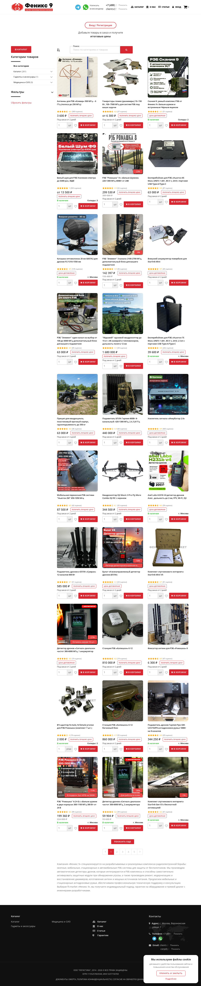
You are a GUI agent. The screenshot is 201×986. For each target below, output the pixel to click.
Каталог (137, 7)
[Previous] (105, 852)
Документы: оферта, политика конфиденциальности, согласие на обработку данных (100, 979)
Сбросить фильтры (21, 102)
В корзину (88, 125)
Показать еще (122, 841)
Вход (176, 7)
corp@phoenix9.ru (170, 948)
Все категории (21, 65)
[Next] (140, 852)
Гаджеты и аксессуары (26, 76)
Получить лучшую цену (81, 116)
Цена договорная (157, 116)
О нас (151, 7)
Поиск (76, 46)
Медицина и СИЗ (23, 82)
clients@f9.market (116, 9)
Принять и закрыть (170, 973)
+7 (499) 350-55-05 (116, 5)
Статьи (163, 7)
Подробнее (170, 978)
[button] (58, 49)
